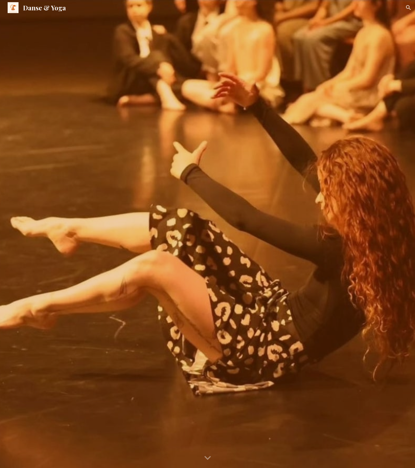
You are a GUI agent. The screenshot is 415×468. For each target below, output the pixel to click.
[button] (408, 7)
